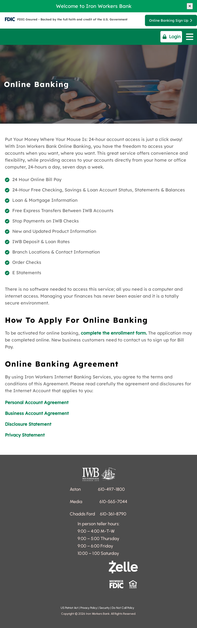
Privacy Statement (25, 435)
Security (104, 608)
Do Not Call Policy (123, 608)
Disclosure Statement (28, 424)
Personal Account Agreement (37, 402)
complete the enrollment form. (114, 333)
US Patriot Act (70, 608)
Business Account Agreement (37, 413)
